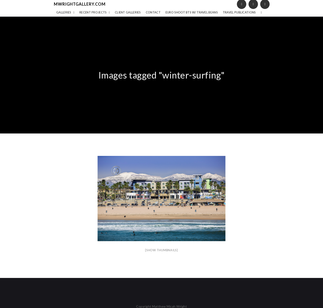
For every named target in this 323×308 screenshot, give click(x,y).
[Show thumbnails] (161, 250)
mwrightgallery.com (80, 4)
